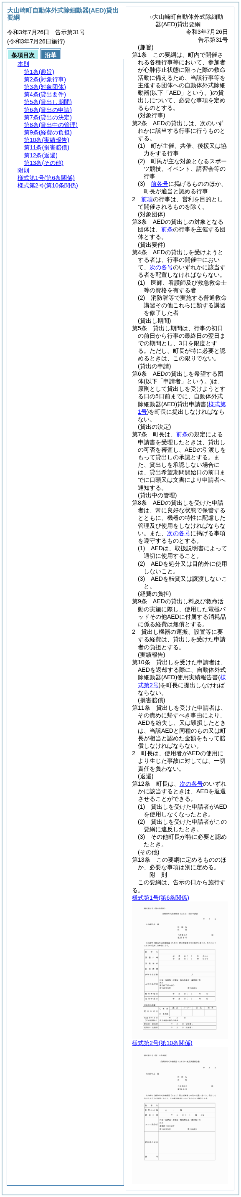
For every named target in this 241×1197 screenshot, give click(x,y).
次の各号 (161, 267)
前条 (167, 229)
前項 (147, 199)
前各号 (159, 183)
